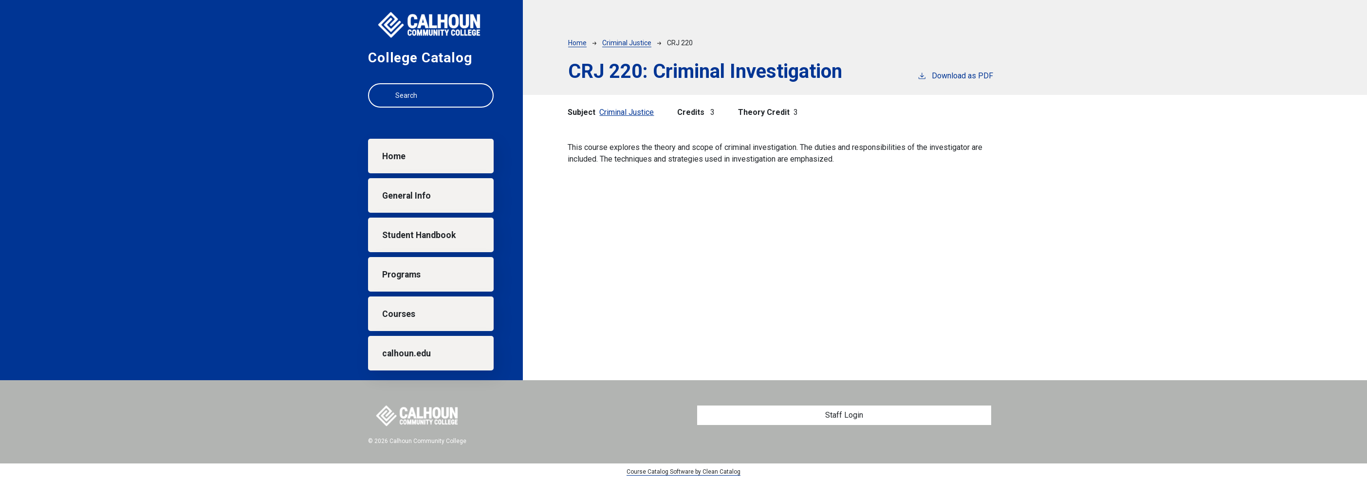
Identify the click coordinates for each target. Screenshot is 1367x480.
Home (394, 156)
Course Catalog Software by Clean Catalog (683, 471)
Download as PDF (955, 75)
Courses (398, 314)
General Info (406, 196)
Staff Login (844, 415)
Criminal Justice (626, 43)
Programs (401, 274)
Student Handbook (419, 235)
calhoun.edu (406, 353)
